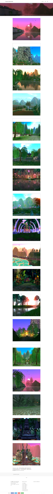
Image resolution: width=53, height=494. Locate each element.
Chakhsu (17, 482)
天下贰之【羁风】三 (24, 486)
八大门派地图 (23, 483)
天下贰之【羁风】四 (24, 485)
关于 (45, 1)
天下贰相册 (21, 10)
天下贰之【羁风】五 (24, 484)
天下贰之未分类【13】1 (25, 490)
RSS (26, 477)
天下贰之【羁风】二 (24, 487)
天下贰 (42, 1)
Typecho (15, 483)
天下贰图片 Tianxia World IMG (15, 481)
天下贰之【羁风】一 (24, 488)
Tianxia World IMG (9, 1)
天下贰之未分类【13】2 (25, 489)
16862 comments (26, 10)
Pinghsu (14, 482)
